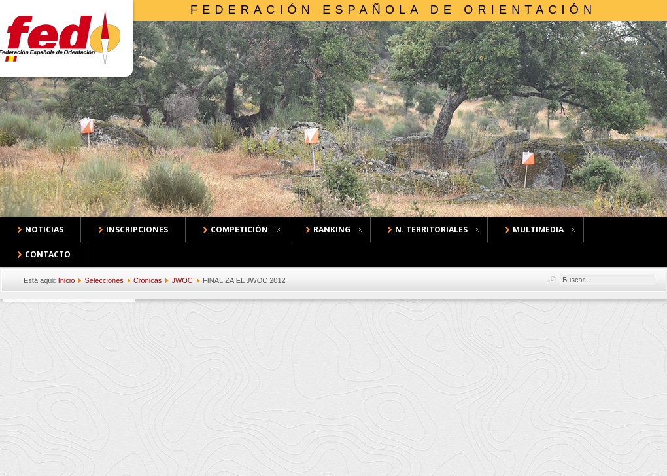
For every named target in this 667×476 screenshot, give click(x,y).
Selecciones (103, 280)
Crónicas (147, 280)
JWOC (181, 280)
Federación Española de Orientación (393, 9)
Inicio (66, 280)
